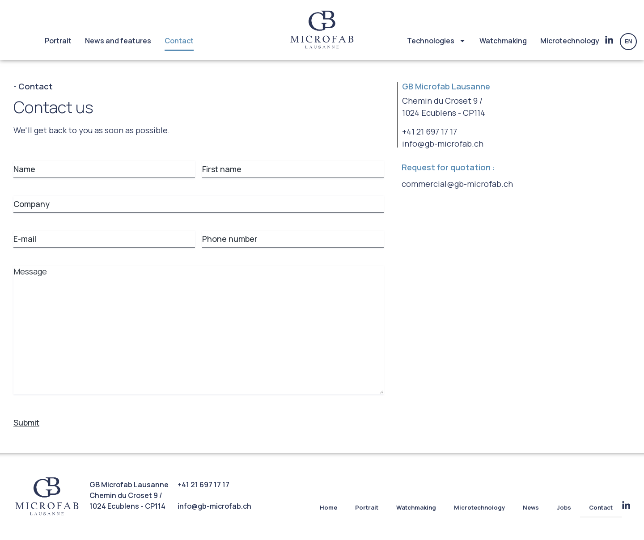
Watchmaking (503, 41)
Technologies (436, 41)
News (531, 507)
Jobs (564, 507)
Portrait (58, 41)
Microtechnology (569, 41)
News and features (118, 41)
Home (328, 507)
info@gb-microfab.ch (442, 143)
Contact (179, 41)
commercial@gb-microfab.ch (457, 183)
